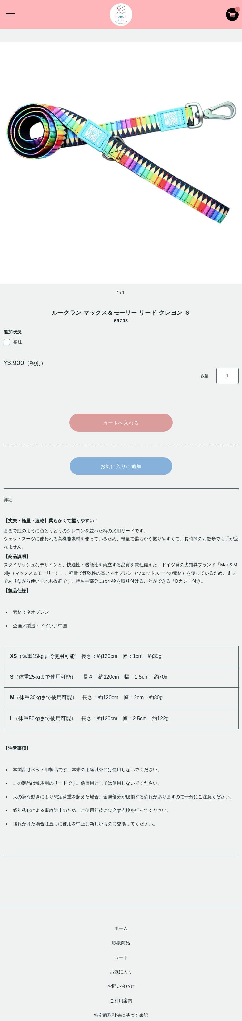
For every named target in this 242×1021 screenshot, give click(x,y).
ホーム (121, 928)
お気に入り (121, 972)
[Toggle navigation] (9, 14)
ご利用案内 (121, 1000)
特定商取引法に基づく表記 (121, 1015)
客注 (13, 342)
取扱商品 (121, 942)
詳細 (8, 499)
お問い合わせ (121, 986)
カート (121, 957)
